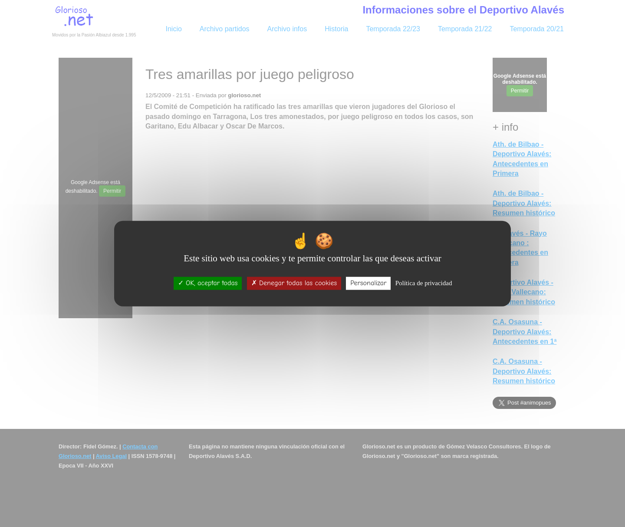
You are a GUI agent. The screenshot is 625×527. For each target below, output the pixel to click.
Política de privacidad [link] (423, 283)
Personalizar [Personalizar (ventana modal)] (368, 283)
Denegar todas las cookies (294, 283)
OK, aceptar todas (208, 283)
